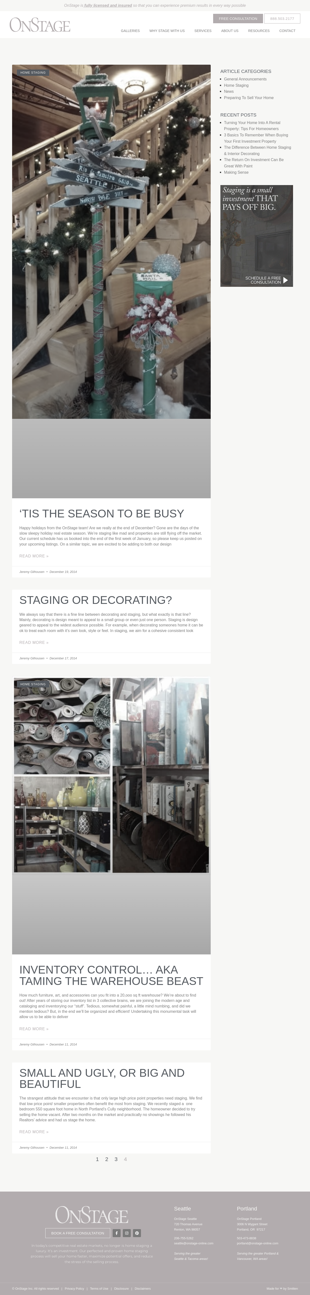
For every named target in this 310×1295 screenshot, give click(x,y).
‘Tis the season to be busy (101, 513)
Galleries (130, 31)
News (229, 91)
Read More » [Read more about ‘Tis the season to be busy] (34, 556)
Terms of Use (99, 1288)
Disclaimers (143, 1288)
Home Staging (236, 85)
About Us (229, 31)
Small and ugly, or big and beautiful (102, 1078)
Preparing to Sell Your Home (249, 98)
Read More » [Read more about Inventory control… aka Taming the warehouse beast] (34, 1029)
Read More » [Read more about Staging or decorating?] (34, 642)
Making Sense (236, 172)
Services (203, 31)
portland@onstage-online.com (257, 1243)
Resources (259, 31)
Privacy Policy (74, 1288)
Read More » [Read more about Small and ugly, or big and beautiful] (34, 1132)
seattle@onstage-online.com (193, 1243)
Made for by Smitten (282, 1288)
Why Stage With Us (167, 31)
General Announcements (245, 79)
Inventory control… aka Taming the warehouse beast (111, 975)
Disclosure (121, 1288)
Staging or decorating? (95, 600)
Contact (287, 31)
